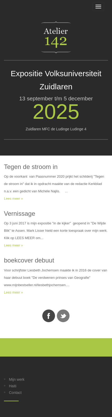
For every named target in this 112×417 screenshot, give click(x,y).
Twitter (63, 315)
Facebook (48, 315)
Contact (15, 392)
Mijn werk (16, 379)
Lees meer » (13, 198)
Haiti (12, 386)
